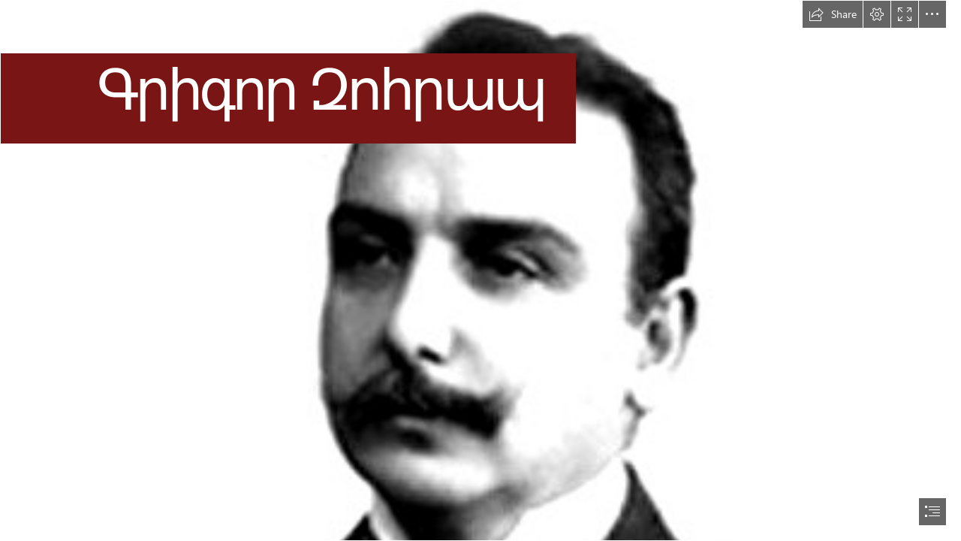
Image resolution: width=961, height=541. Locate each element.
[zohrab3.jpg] (480, 270)
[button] (833, 14)
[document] (480, 270)
